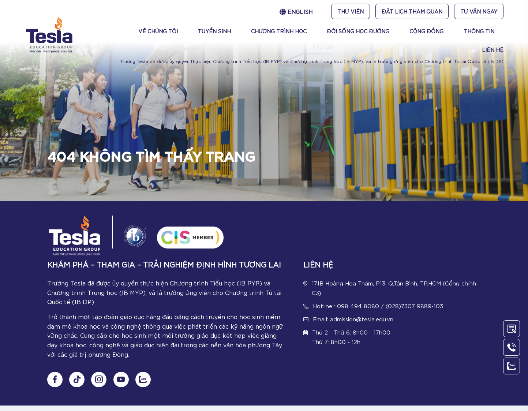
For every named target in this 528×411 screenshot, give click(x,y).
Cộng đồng (426, 31)
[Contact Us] (511, 328)
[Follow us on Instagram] (100, 385)
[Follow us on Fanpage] (55, 385)
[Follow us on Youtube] (123, 385)
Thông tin (479, 31)
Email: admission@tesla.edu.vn (353, 320)
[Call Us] (511, 347)
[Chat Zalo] (145, 385)
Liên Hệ (492, 49)
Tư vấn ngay (478, 11)
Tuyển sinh (214, 31)
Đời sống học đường (358, 31)
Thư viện (350, 11)
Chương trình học (279, 31)
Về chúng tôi (158, 31)
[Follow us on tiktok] (77, 385)
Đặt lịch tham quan (412, 11)
